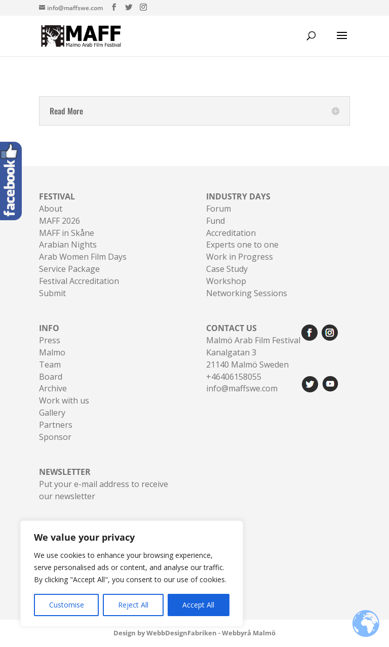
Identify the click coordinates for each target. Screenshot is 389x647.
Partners (55, 424)
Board (50, 376)
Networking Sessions (246, 293)
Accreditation (231, 232)
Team (50, 364)
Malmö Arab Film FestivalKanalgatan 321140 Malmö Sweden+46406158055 (253, 352)
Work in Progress (239, 256)
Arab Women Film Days (83, 256)
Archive (53, 388)
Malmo (52, 352)
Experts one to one (242, 244)
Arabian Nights (68, 244)
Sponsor (55, 436)
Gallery (52, 412)
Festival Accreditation (79, 281)
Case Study (227, 268)
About (50, 208)
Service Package (69, 268)
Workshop (226, 281)
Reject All (133, 605)
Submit (52, 293)
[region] (131, 573)
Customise (66, 605)
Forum (218, 208)
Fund (215, 220)
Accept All (198, 605)
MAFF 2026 (59, 220)
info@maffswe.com (242, 388)
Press (49, 340)
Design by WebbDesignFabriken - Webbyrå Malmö (194, 632)
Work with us (64, 400)
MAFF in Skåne (66, 232)
